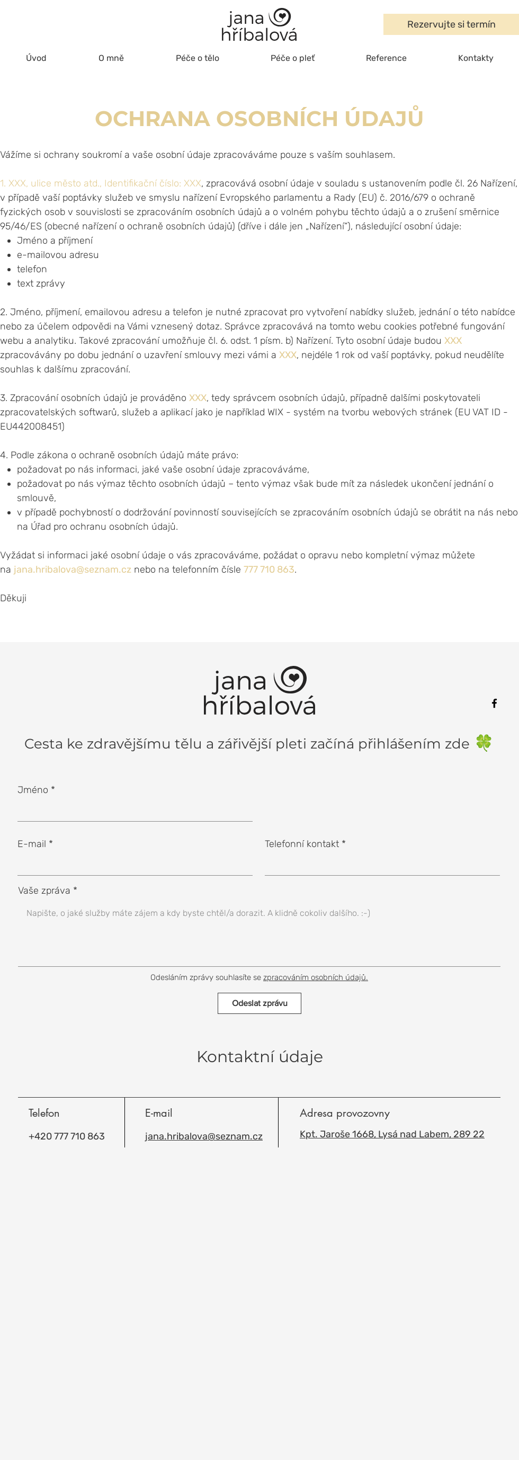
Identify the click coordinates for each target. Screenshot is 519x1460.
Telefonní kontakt (302, 844)
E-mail (31, 844)
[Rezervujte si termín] (451, 24)
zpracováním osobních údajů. (315, 977)
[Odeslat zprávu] (259, 1003)
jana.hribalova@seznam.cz (72, 569)
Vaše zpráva (44, 890)
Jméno (32, 790)
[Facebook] (494, 703)
